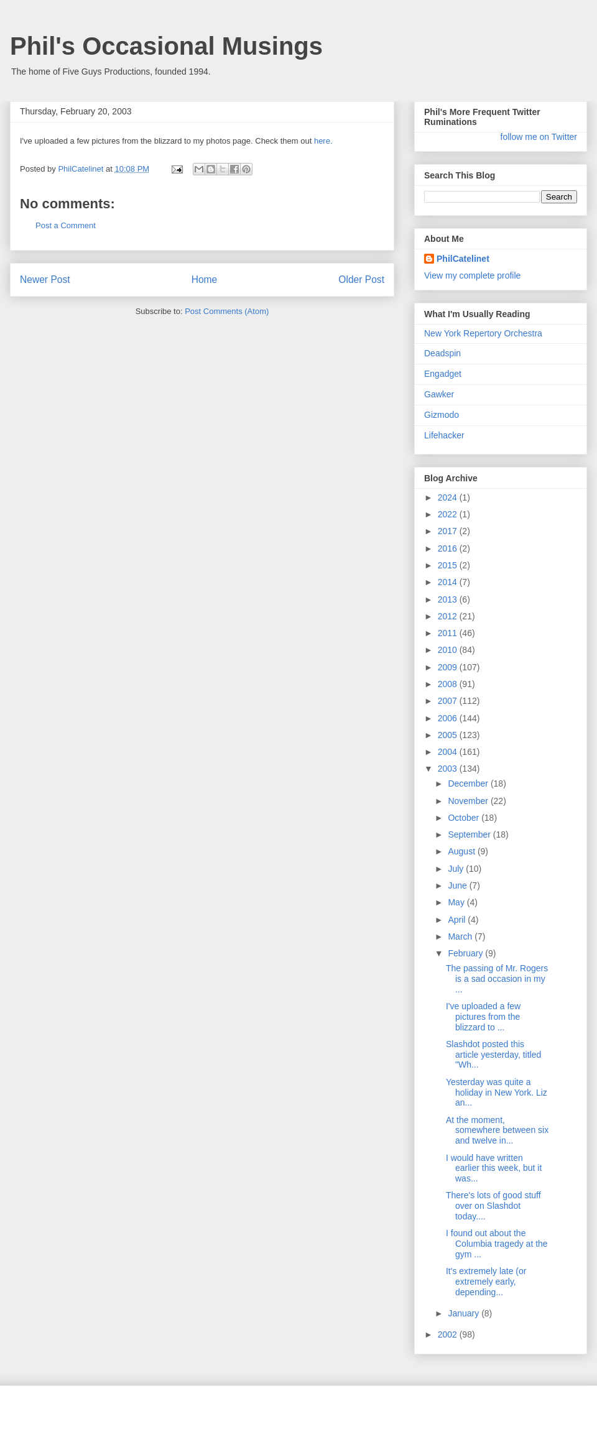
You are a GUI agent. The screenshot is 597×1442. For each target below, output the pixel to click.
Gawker (439, 394)
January (464, 1313)
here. (323, 141)
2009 (449, 667)
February (466, 953)
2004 (449, 752)
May (457, 902)
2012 (449, 616)
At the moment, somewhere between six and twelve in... (497, 1130)
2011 (449, 633)
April (458, 920)
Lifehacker (444, 435)
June (458, 885)
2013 (449, 599)
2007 (449, 701)
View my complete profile (472, 275)
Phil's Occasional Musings (166, 46)
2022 (449, 514)
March (461, 936)
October (464, 818)
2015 (449, 565)
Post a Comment (65, 225)
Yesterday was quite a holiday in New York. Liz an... (496, 1092)
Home (205, 279)
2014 (449, 582)
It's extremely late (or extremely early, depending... (486, 1281)
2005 (449, 735)
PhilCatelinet (463, 259)
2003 (449, 769)
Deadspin (442, 353)
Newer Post (45, 279)
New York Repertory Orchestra (483, 333)
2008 (449, 684)
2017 (449, 531)
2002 (449, 1334)
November (469, 801)
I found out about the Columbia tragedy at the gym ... (497, 1243)
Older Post (361, 279)
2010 (449, 650)
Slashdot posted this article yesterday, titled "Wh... (493, 1054)
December (469, 783)
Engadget (442, 374)
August (462, 851)
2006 (449, 718)
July (457, 869)
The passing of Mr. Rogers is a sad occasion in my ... (497, 978)
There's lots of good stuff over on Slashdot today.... (493, 1205)
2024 (449, 497)
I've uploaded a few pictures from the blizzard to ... (483, 1016)
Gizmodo (441, 415)
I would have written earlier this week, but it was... (494, 1168)
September (470, 834)
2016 (449, 548)
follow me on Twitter (539, 137)
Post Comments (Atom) (227, 311)
